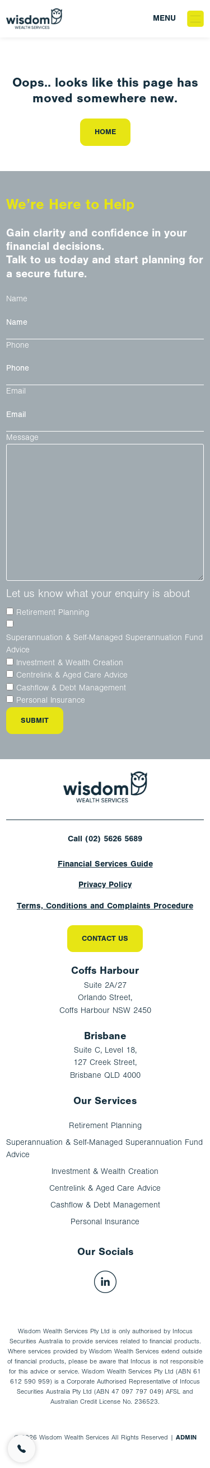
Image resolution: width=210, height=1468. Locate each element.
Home (105, 131)
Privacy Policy (105, 884)
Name (16, 299)
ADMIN (186, 1437)
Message (22, 437)
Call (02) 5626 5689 (105, 839)
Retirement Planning (52, 612)
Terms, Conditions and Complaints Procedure (105, 906)
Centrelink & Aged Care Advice (72, 675)
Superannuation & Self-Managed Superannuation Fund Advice (104, 644)
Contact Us (105, 938)
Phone (17, 345)
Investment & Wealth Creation (69, 662)
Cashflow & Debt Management (71, 688)
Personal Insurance (50, 700)
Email (16, 391)
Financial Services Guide (105, 864)
